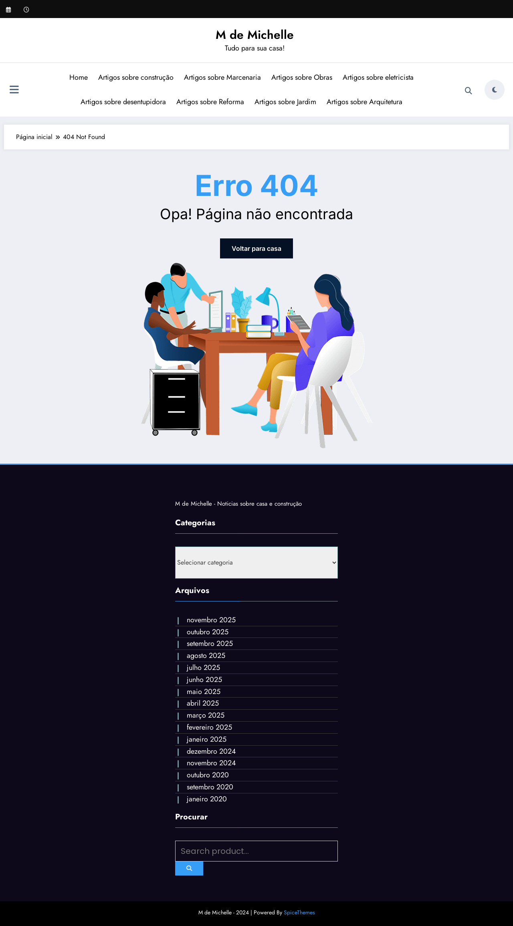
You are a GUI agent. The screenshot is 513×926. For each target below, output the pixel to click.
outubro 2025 (207, 632)
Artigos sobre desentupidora (123, 102)
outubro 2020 (208, 775)
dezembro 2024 (211, 751)
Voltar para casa (256, 248)
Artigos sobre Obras (301, 77)
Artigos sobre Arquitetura (364, 102)
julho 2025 (203, 667)
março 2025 (205, 715)
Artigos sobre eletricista (378, 77)
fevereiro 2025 (209, 727)
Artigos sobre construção (136, 77)
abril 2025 (203, 703)
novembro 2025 (211, 620)
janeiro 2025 (206, 739)
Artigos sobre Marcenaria (222, 77)
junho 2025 (204, 679)
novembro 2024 (211, 763)
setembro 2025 (210, 643)
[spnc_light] (495, 90)
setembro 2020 (210, 787)
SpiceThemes (299, 912)
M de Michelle (255, 34)
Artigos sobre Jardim (285, 102)
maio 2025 (203, 691)
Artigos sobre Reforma (210, 102)
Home (78, 77)
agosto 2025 (206, 655)
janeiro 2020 (207, 799)
